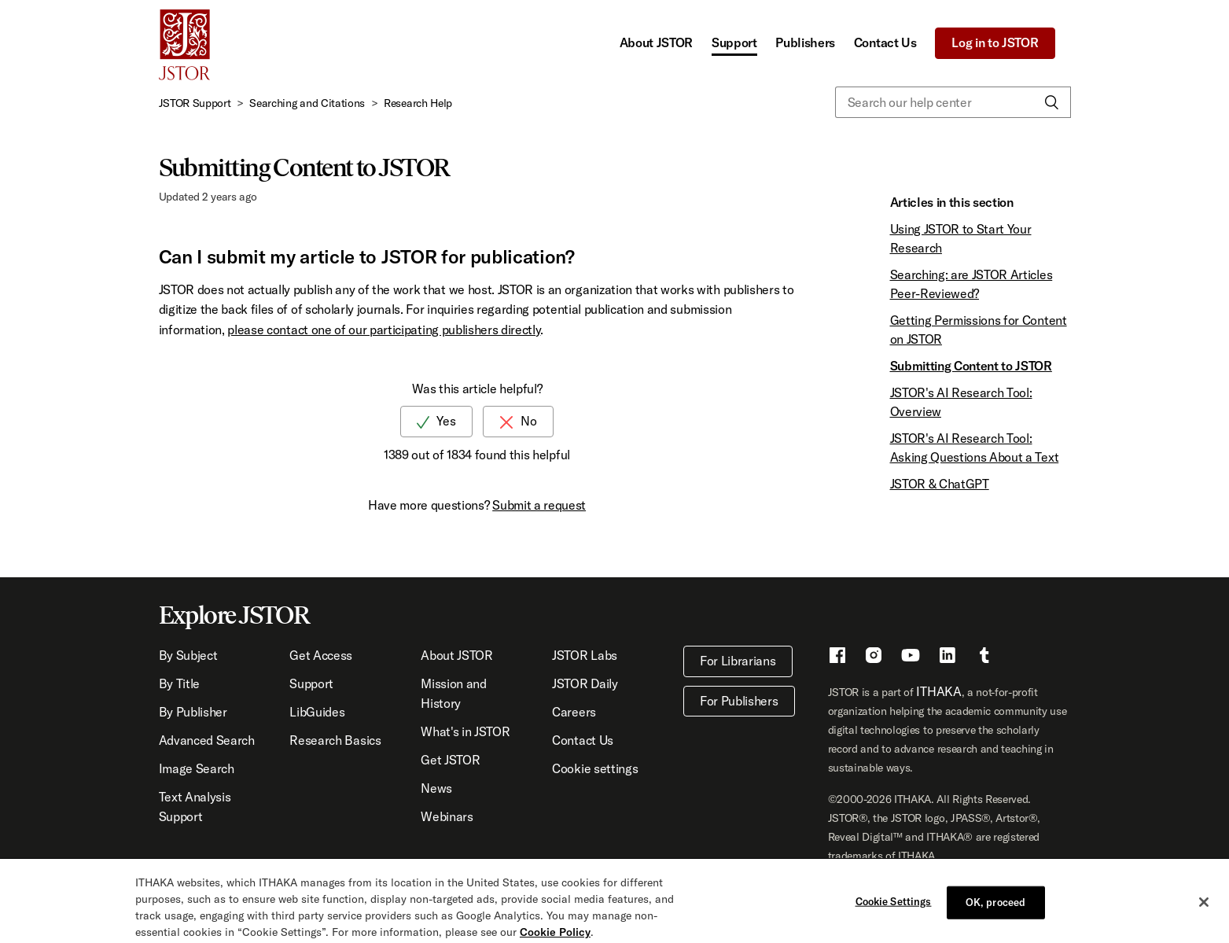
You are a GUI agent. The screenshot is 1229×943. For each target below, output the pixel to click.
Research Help (418, 103)
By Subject (188, 655)
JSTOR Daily (584, 683)
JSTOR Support (195, 103)
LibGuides (316, 712)
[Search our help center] (953, 102)
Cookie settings (595, 768)
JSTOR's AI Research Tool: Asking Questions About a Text (974, 447)
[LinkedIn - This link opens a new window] (947, 657)
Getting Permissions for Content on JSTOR (978, 329)
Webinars (447, 816)
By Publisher (193, 712)
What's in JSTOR (465, 731)
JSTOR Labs (584, 655)
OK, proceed (995, 910)
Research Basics (335, 740)
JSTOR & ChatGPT (939, 484)
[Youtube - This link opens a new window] (910, 657)
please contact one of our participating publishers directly (383, 329)
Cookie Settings (894, 909)
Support (734, 42)
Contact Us (885, 42)
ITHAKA (938, 691)
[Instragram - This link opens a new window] (873, 657)
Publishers (805, 42)
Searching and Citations (307, 103)
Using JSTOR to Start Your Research (961, 238)
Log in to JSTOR (994, 42)
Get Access (320, 655)
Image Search (196, 768)
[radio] (436, 421)
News (436, 788)
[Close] (1204, 910)
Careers (574, 712)
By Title (179, 683)
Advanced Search (207, 740)
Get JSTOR (450, 760)
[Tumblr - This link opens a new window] (984, 657)
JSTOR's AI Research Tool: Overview (961, 402)
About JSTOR (656, 42)
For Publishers (739, 701)
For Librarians (738, 661)
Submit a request (539, 505)
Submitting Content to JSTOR (971, 366)
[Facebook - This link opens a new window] (837, 657)
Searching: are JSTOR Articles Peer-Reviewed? (971, 284)
